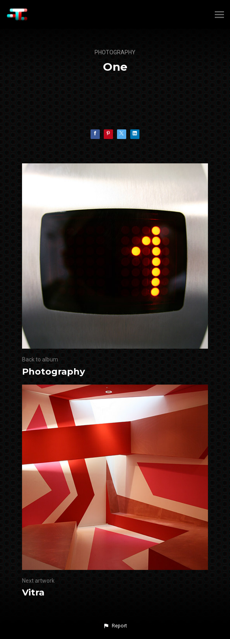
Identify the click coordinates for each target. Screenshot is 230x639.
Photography (115, 52)
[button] (115, 625)
